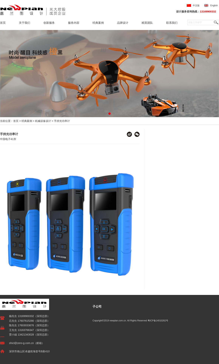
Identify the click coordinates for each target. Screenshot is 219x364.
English (214, 5)
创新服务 (49, 22)
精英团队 (147, 22)
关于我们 (24, 22)
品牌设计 (122, 22)
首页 (3, 22)
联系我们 (171, 22)
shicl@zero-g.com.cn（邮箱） (26, 343)
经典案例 (98, 22)
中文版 (196, 5)
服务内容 (73, 22)
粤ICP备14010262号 (158, 320)
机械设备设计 (43, 120)
